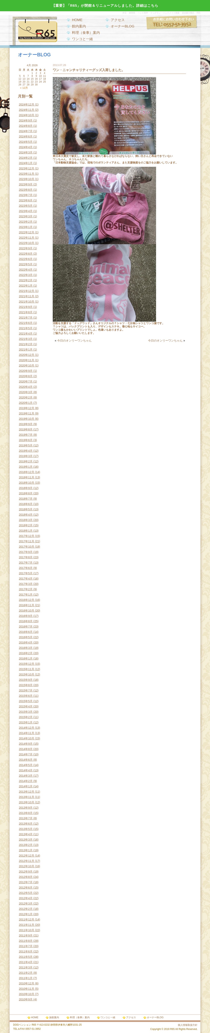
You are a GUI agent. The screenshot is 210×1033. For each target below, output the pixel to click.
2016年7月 (26, 626)
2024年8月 (26, 125)
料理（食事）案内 (86, 33)
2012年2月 (26, 908)
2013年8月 (26, 813)
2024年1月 (26, 163)
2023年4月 (26, 211)
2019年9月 (26, 424)
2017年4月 (26, 578)
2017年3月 (26, 584)
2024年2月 (26, 157)
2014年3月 (26, 775)
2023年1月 (26, 227)
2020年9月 (26, 370)
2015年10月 (26, 674)
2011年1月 (26, 978)
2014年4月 (26, 770)
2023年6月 (26, 200)
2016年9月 (26, 616)
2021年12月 (26, 291)
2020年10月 (26, 365)
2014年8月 (26, 749)
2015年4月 (26, 706)
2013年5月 (26, 829)
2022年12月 (26, 232)
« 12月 (24, 87)
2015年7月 (26, 690)
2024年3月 (26, 152)
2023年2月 (26, 221)
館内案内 (79, 26)
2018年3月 (26, 520)
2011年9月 (26, 935)
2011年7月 (26, 946)
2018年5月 (26, 509)
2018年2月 (26, 525)
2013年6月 (26, 823)
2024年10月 (26, 115)
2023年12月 (26, 168)
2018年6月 (26, 504)
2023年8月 (26, 189)
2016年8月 (26, 621)
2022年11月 (26, 237)
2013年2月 (26, 845)
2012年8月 (26, 877)
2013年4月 (26, 834)
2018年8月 (26, 493)
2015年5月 (26, 701)
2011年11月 (26, 924)
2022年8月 (26, 253)
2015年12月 (26, 663)
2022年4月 (26, 269)
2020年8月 (26, 376)
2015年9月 (26, 679)
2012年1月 (26, 914)
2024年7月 (26, 131)
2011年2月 (26, 972)
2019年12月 (26, 408)
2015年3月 (26, 711)
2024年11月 (26, 109)
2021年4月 (26, 333)
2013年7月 (26, 818)
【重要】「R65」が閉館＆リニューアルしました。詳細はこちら (105, 6)
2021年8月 (26, 312)
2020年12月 (26, 354)
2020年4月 (26, 386)
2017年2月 (26, 589)
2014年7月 (26, 754)
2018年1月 (26, 530)
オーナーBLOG (122, 26)
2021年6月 (26, 323)
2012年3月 (26, 903)
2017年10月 (26, 546)
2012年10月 (26, 866)
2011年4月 (26, 962)
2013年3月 (26, 839)
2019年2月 (26, 461)
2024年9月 (26, 120)
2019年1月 (26, 466)
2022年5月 (26, 264)
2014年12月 (26, 727)
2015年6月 (26, 695)
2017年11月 (26, 541)
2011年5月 (26, 956)
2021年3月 (26, 339)
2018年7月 (26, 498)
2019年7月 (26, 434)
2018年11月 (26, 477)
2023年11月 (26, 173)
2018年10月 (26, 482)
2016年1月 (26, 658)
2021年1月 (26, 349)
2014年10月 (26, 738)
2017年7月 (26, 562)
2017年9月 (26, 552)
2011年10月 (26, 930)
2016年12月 (26, 600)
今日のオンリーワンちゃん (74, 340)
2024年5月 (26, 141)
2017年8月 (26, 557)
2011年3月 (26, 967)
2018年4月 (26, 514)
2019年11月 (26, 413)
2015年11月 (26, 669)
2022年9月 (26, 248)
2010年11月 (26, 988)
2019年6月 (26, 440)
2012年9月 (26, 871)
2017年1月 (26, 594)
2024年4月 (26, 147)
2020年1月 (26, 402)
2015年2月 (26, 717)
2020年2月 (26, 397)
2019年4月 (26, 450)
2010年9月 (26, 999)
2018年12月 (26, 472)
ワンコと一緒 (82, 39)
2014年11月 (26, 733)
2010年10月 (26, 994)
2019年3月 (26, 456)
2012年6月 (26, 887)
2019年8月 (26, 429)
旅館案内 (54, 1017)
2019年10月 (26, 418)
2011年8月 (26, 940)
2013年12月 (26, 791)
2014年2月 (26, 781)
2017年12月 (26, 536)
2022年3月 (26, 275)
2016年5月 (26, 637)
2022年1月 (26, 285)
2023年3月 (26, 216)
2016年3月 (26, 647)
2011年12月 (26, 919)
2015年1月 (26, 722)
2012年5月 (26, 893)
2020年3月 (26, 392)
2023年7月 (26, 195)
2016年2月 (26, 653)
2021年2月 (26, 344)
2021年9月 (26, 307)
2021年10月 (26, 301)
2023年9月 (26, 184)
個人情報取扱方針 (187, 1025)
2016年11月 (26, 605)
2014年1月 (26, 786)
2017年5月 (26, 573)
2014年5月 (26, 765)
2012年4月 (26, 898)
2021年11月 (26, 296)
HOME (77, 20)
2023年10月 (26, 179)
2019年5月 (26, 445)
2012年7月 (26, 882)
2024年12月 (26, 104)
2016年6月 (26, 631)
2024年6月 (26, 136)
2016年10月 (26, 610)
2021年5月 (26, 328)
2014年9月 (26, 743)
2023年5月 (26, 205)
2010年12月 (26, 983)
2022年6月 (26, 259)
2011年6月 (26, 951)
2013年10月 (26, 802)
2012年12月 (26, 855)
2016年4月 (26, 642)
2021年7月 (26, 317)
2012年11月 (26, 861)
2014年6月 (26, 759)
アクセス (118, 20)
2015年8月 (26, 685)
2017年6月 (26, 568)
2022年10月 (26, 243)
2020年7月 (26, 381)
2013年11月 (26, 797)
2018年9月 (26, 488)
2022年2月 (26, 280)
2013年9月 (26, 807)
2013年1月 (26, 850)
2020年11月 (26, 360)
